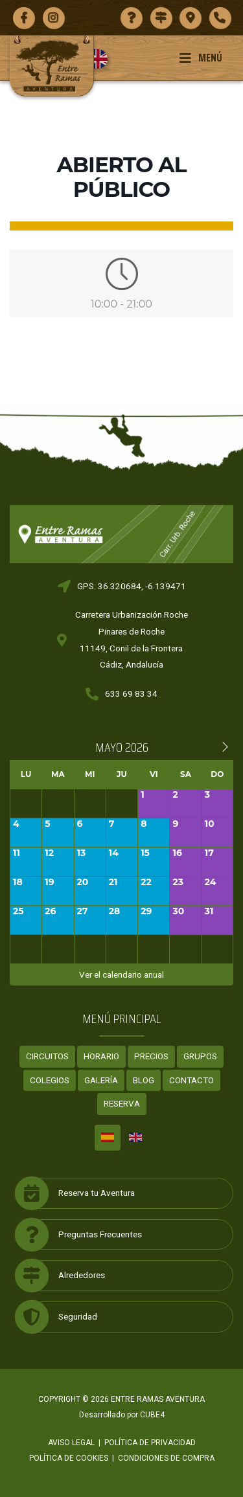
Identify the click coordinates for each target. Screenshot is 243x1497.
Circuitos (47, 1056)
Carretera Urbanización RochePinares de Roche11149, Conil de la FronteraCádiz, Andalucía (131, 639)
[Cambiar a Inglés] (102, 59)
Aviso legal (71, 1442)
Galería (101, 1080)
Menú (200, 57)
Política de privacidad (150, 1442)
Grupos (200, 1056)
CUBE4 (152, 1414)
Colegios (49, 1080)
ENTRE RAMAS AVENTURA (158, 1399)
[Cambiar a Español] (108, 1138)
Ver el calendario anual (121, 974)
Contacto (191, 1080)
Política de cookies (68, 1458)
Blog (143, 1080)
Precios (151, 1056)
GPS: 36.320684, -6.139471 (131, 586)
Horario (101, 1056)
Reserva (122, 1103)
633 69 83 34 (131, 693)
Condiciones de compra (166, 1458)
